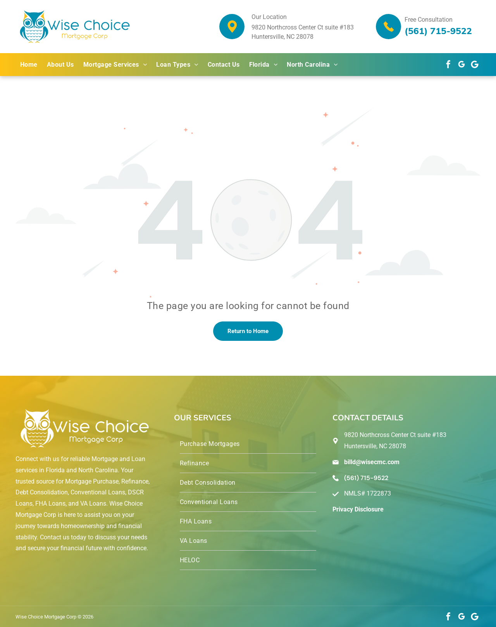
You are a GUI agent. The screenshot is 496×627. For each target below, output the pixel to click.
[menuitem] (29, 64)
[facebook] (448, 64)
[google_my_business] (461, 64)
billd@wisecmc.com (372, 462)
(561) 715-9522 (438, 30)
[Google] (474, 64)
